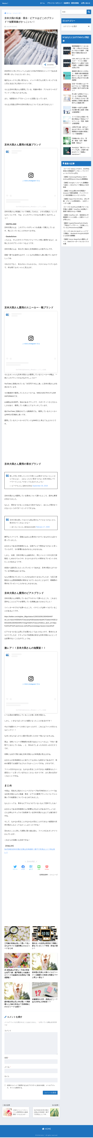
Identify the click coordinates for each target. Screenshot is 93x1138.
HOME (46, 1129)
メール (7, 1067)
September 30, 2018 (40, 486)
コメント (7, 1031)
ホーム (42, 3)
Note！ (6, 3)
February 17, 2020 (43, 527)
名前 (6, 1058)
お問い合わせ (85, 3)
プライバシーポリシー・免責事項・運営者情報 (63, 3)
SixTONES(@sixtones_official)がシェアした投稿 (31, 206)
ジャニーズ (54, 874)
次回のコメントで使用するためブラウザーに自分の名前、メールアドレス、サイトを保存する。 (31, 1087)
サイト (7, 1077)
